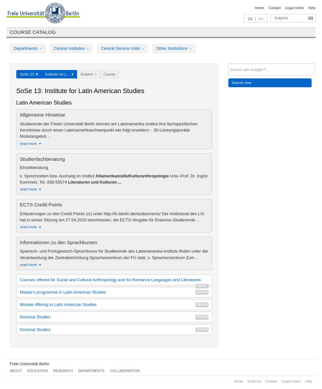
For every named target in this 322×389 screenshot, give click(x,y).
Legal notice (294, 8)
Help (311, 8)
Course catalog (33, 32)
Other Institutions (174, 48)
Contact (274, 8)
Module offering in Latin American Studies (114, 304)
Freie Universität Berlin (29, 364)
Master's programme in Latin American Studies (114, 292)
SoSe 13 (29, 74)
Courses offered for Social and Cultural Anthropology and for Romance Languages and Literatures (114, 281)
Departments (28, 48)
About (16, 371)
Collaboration (125, 371)
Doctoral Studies (114, 316)
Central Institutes (71, 48)
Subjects (281, 18)
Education (37, 371)
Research (63, 371)
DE (250, 19)
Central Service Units (122, 48)
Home (259, 8)
